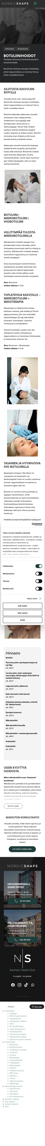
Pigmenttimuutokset (18, 1037)
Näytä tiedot (32, 598)
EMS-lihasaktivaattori (18, 1016)
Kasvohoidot (15, 1089)
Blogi (15, 1126)
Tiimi (7, 1107)
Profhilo (13, 1068)
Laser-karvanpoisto (17, 1029)
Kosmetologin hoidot (13, 1086)
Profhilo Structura (17, 1071)
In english (17, 976)
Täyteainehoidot (16, 1081)
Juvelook (13, 1052)
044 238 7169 (22, 939)
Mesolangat (14, 1057)
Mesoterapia (15, 1065)
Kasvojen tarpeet (12, 1099)
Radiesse (13, 1076)
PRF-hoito (14, 1073)
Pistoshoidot (9, 49)
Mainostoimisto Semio (22, 996)
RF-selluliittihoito (17, 1026)
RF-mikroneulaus (16, 1096)
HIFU (12, 1024)
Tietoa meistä (15, 1113)
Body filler (14, 1045)
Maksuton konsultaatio (15, 1120)
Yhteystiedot (34, 1126)
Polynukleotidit (16, 1060)
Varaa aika (37, 1007)
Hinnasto (34, 1119)
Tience (12, 1078)
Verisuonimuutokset (18, 1034)
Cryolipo (13, 1013)
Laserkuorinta (15, 1019)
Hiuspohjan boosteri (18, 1050)
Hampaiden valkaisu (18, 1021)
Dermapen (14, 1094)
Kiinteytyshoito (16, 1032)
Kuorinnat (14, 1091)
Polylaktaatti (15, 1063)
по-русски (27, 976)
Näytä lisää (13, 806)
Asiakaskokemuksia (34, 1113)
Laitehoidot (9, 1011)
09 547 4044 (22, 901)
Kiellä (22, 620)
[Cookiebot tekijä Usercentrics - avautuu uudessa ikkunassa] (32, 524)
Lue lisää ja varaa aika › (22, 849)
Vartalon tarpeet (11, 1104)
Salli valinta (22, 613)
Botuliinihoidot (23, 49)
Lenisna (13, 1055)
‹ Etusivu (10, 1007)
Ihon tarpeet (10, 1102)
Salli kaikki (22, 606)
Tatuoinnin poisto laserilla (20, 1039)
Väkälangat (14, 1084)
